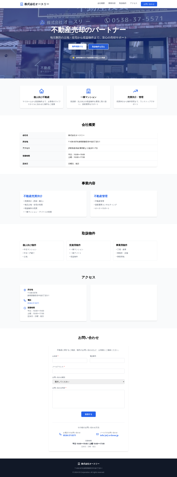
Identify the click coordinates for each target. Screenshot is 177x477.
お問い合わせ (149, 4)
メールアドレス (58, 367)
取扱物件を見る (98, 46)
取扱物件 (122, 3)
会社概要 (101, 3)
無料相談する (77, 46)
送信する (88, 414)
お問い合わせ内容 (59, 388)
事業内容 (112, 3)
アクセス (133, 3)
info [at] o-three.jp (109, 435)
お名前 (55, 356)
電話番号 (93, 356)
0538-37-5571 (33, 303)
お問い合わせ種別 (58, 377)
